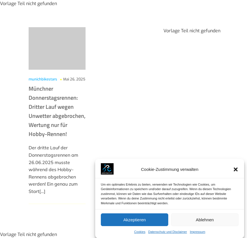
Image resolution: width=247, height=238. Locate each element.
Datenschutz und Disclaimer (167, 233)
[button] (236, 171)
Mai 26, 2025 (74, 79)
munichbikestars (43, 79)
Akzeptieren (134, 221)
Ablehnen (205, 221)
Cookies (139, 233)
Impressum (197, 233)
